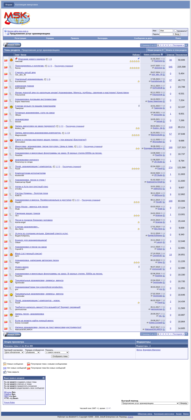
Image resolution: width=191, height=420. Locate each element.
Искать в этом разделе (176, 50)
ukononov (158, 68)
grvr (16, 289)
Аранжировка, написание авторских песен (37, 260)
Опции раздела (155, 50)
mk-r (17, 216)
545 (170, 67)
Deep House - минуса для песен (31, 206)
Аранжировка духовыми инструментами (35, 99)
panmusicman (20, 309)
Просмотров (181, 55)
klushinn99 (19, 175)
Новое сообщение (152, 54)
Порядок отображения (34, 350)
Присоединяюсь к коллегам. (29, 65)
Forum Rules (9, 402)
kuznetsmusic (20, 81)
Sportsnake (19, 283)
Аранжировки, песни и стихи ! (30, 180)
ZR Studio (158, 162)
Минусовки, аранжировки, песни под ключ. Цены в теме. (44, 146)
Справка (50, 38)
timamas (159, 215)
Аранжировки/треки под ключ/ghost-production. (39, 287)
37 (170, 80)
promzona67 (20, 269)
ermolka (18, 189)
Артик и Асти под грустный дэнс (31, 186)
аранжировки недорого (27, 159)
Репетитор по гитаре (24, 162)
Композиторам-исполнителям (30, 173)
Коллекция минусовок (26, 4)
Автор (23, 55)
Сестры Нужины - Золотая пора (31, 193)
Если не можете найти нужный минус (34, 320)
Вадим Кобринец (22, 236)
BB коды (7, 392)
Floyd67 (18, 202)
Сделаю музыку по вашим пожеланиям (35, 106)
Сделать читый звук (25, 72)
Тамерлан (19, 108)
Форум (8, 4)
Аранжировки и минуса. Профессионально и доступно (43, 200)
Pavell (17, 169)
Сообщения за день (143, 38)
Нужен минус (22, 267)
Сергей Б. (19, 249)
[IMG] (6, 396)
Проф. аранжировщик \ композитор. (33, 166)
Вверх (186, 414)
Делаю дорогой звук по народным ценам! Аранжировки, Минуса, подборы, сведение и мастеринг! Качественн (72, 92)
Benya (139, 350)
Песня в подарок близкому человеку (34, 220)
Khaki (17, 209)
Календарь (103, 38)
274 (170, 167)
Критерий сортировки (13, 350)
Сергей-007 (157, 255)
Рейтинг (136, 55)
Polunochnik (20, 95)
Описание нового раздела (31, 59)
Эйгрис (18, 115)
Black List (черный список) (28, 253)
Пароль (156, 34)
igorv (17, 256)
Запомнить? (180, 31)
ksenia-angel (20, 222)
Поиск (178, 38)
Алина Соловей (21, 323)
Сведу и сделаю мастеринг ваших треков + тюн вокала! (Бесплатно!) (50, 139)
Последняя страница (64, 66)
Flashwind (158, 61)
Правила (75, 38)
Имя (154, 31)
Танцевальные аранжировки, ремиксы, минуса (39, 280)
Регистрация (20, 38)
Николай (18, 61)
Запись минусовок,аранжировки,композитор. (38, 133)
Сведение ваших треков (27, 213)
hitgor (17, 263)
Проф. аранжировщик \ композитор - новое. (37, 300)
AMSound (158, 195)
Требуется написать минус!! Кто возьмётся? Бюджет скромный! (48, 307)
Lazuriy (159, 242)
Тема (17, 55)
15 (170, 254)
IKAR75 (18, 196)
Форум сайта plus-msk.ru (17, 31)
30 (170, 60)
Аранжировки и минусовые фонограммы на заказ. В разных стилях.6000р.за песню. (58, 153)
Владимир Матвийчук (24, 149)
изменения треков (24, 86)
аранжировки (22, 119)
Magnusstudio (21, 135)
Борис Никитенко (22, 102)
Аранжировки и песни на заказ (31, 247)
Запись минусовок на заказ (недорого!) (35, 126)
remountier (158, 115)
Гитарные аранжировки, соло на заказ (35, 112)
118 (170, 127)
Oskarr (18, 242)
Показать (49, 350)
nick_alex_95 (20, 75)
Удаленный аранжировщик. (29, 79)
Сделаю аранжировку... (27, 226)
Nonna (17, 68)
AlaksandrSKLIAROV (24, 330)
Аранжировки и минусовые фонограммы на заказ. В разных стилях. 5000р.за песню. (59, 273)
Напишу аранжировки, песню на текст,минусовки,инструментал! (48, 327)
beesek (18, 122)
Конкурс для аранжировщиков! (31, 240)
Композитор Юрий (23, 182)
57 (170, 134)
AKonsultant (20, 142)
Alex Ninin (19, 229)
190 (170, 147)
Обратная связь (145, 414)
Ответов (170, 55)
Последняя (178, 45)
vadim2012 (158, 188)
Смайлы (7, 394)
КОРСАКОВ (20, 88)
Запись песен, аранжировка (29, 314)
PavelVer (18, 155)
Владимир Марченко (152, 350)
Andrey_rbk (19, 128)
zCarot (130, 417)
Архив (179, 414)
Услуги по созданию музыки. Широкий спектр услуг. (41, 233)
